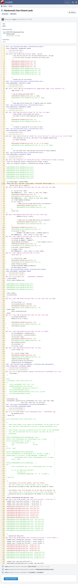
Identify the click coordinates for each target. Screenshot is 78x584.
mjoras (14, 19)
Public (14, 14)
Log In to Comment (10, 579)
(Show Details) (32, 566)
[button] (76, 2)
